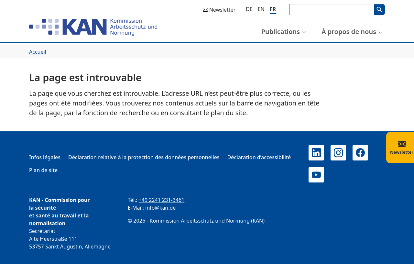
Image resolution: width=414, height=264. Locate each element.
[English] (261, 9)
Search (379, 9)
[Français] (273, 9)
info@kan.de (160, 207)
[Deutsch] (249, 9)
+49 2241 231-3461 (162, 200)
